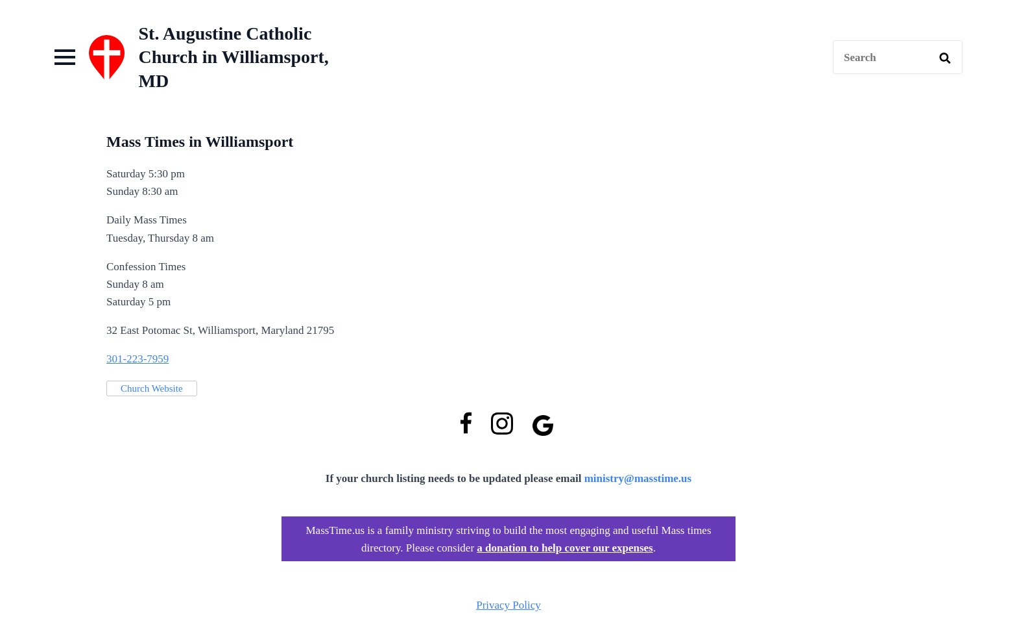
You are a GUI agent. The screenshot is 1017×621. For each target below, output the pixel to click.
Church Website (152, 388)
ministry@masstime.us (638, 478)
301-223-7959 (137, 359)
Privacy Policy (508, 605)
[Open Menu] (64, 57)
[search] (945, 58)
